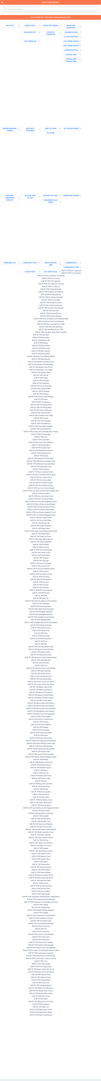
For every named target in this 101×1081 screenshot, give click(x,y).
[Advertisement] (10, 61)
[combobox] (50, 9)
